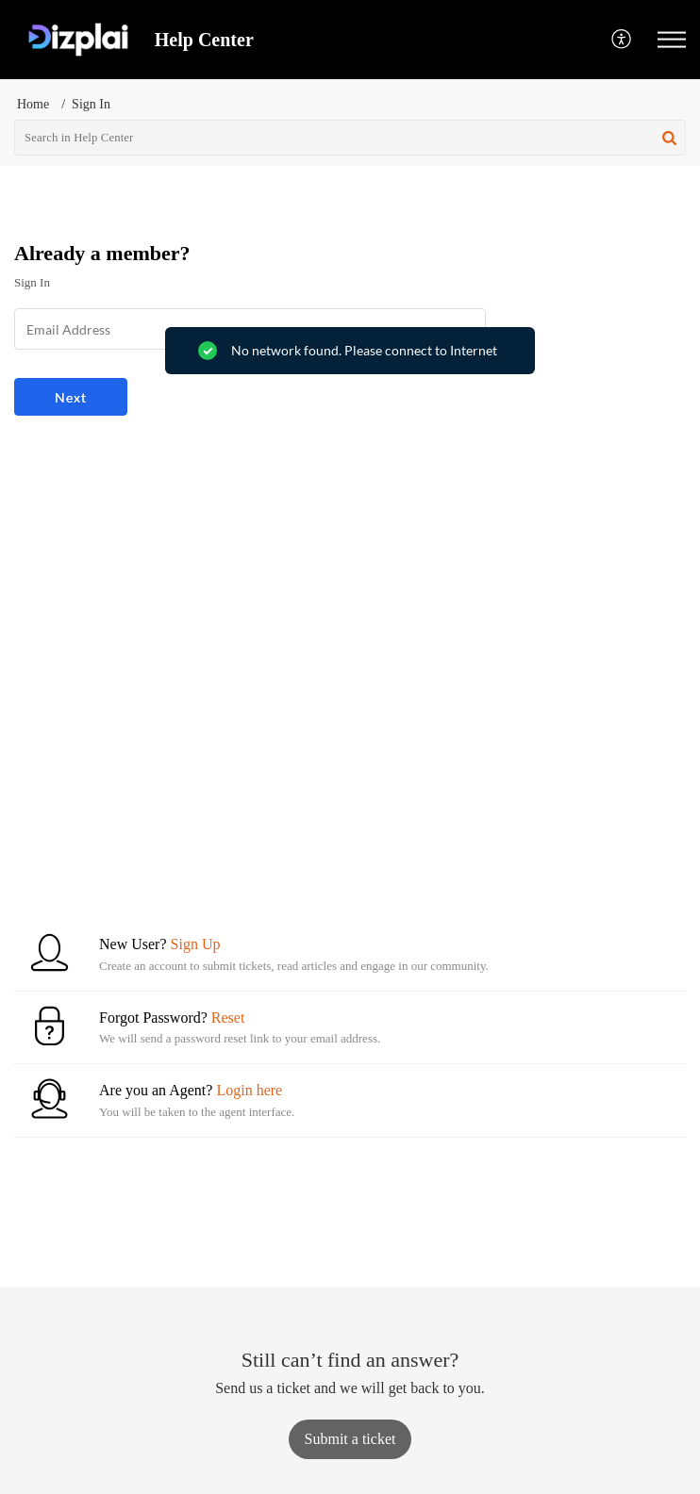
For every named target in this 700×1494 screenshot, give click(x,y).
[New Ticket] (350, 1439)
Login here (249, 1090)
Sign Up (196, 944)
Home (33, 104)
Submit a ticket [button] (350, 1439)
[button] (622, 40)
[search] (350, 138)
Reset (228, 1018)
